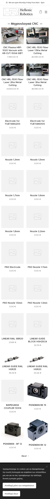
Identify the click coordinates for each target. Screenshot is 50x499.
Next (24, 456)
